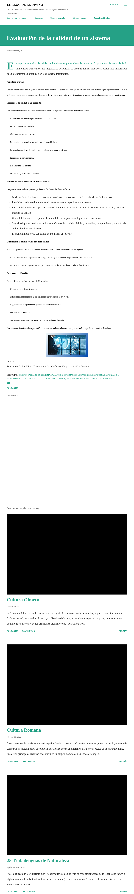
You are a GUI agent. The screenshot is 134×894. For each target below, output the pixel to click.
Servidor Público (15, 379)
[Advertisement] (67, 484)
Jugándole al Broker (102, 18)
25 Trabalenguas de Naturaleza (38, 860)
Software (60, 379)
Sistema (29, 379)
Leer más (122, 631)
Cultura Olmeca (23, 599)
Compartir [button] (12, 388)
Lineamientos (84, 375)
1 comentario (28, 631)
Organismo (97, 375)
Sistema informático (44, 379)
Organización (111, 375)
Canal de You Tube (57, 18)
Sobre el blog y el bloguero (17, 18)
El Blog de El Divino (25, 4)
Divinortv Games (79, 18)
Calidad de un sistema (39, 375)
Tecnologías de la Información (96, 379)
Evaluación (57, 375)
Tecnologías (72, 379)
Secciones (39, 18)
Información (70, 375)
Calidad (22, 375)
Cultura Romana (24, 730)
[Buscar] (114, 4)
